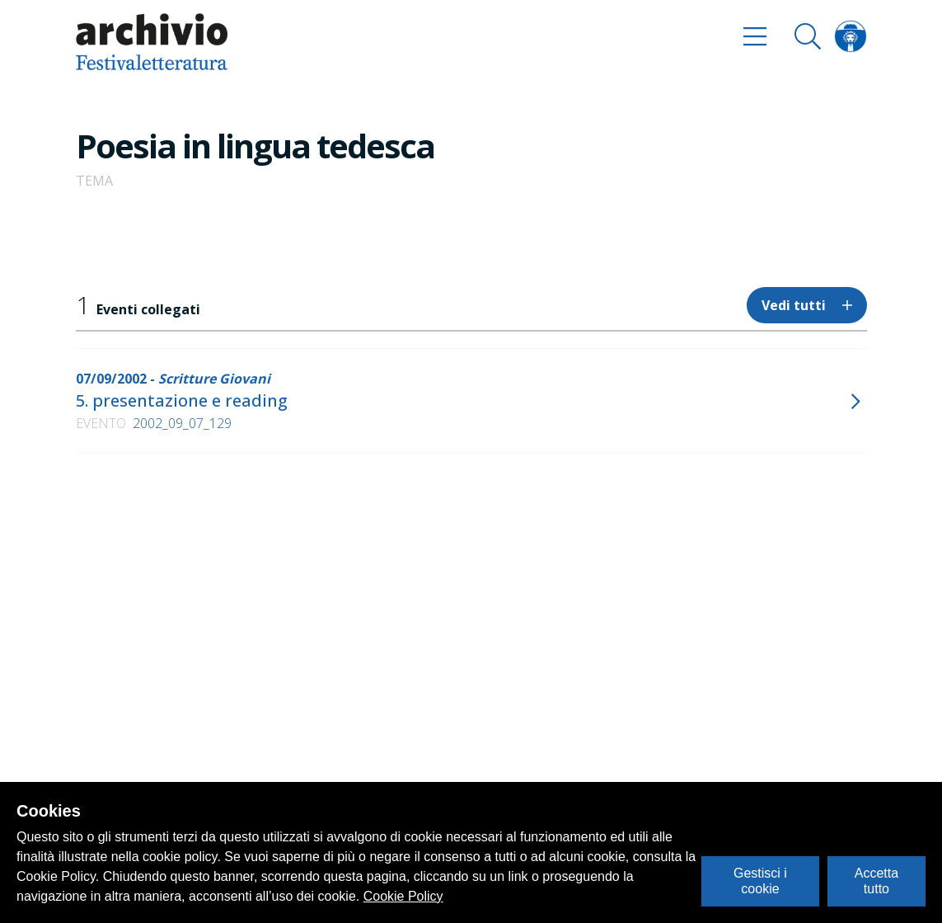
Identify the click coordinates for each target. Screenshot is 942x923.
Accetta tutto (876, 880)
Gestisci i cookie (760, 880)
